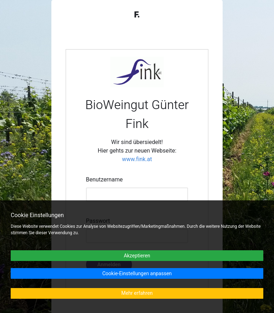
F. (137, 15)
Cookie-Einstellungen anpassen (137, 273)
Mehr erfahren (137, 293)
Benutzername (104, 179)
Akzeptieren (137, 256)
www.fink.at (137, 159)
